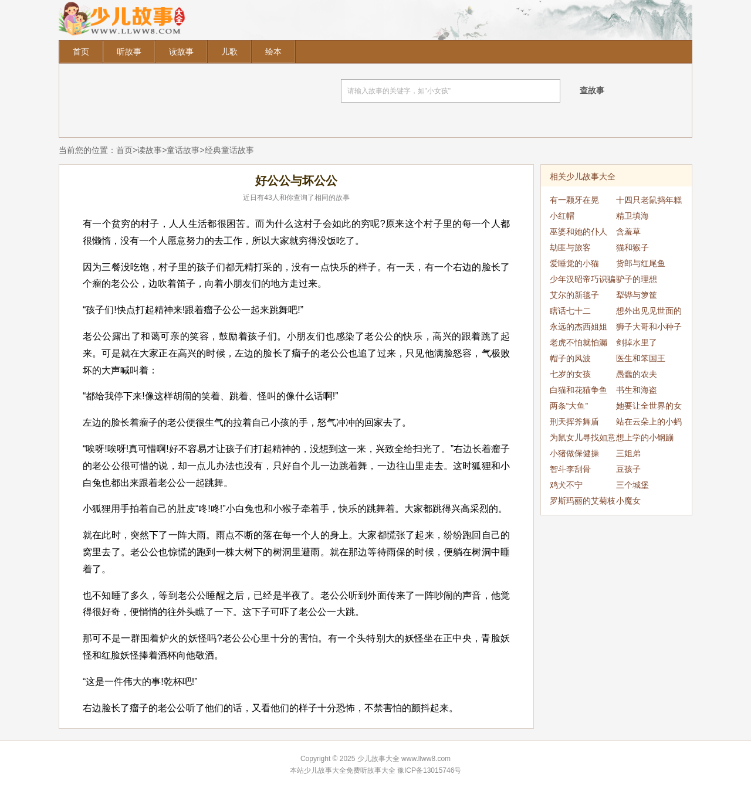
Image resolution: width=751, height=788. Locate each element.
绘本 (273, 51)
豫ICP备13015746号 (429, 770)
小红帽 (562, 215)
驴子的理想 (636, 279)
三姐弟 (628, 453)
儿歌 (229, 51)
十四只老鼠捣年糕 (649, 200)
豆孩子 (628, 469)
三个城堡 (632, 485)
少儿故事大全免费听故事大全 (349, 770)
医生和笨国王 (640, 358)
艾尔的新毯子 (574, 295)
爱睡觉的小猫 (574, 263)
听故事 (129, 51)
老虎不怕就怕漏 (578, 342)
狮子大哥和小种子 (649, 326)
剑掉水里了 (636, 342)
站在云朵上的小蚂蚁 (649, 423)
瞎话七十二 (570, 310)
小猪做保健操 (574, 453)
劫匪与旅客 (570, 247)
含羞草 (628, 231)
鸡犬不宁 (566, 485)
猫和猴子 (632, 247)
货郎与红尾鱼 (640, 263)
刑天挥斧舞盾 (574, 421)
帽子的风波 (570, 358)
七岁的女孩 (570, 374)
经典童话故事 (229, 150)
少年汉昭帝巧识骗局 (582, 280)
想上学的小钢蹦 (645, 437)
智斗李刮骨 (570, 469)
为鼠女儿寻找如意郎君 (582, 439)
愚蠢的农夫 (636, 374)
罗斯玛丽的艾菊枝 (582, 500)
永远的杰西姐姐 (578, 326)
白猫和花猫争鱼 (578, 390)
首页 (81, 51)
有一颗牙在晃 (574, 200)
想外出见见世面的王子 (649, 312)
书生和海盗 (636, 390)
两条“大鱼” (569, 405)
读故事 (181, 51)
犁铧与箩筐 (636, 295)
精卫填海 (632, 215)
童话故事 (183, 150)
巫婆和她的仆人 (578, 231)
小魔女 (628, 500)
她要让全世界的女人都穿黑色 (649, 407)
